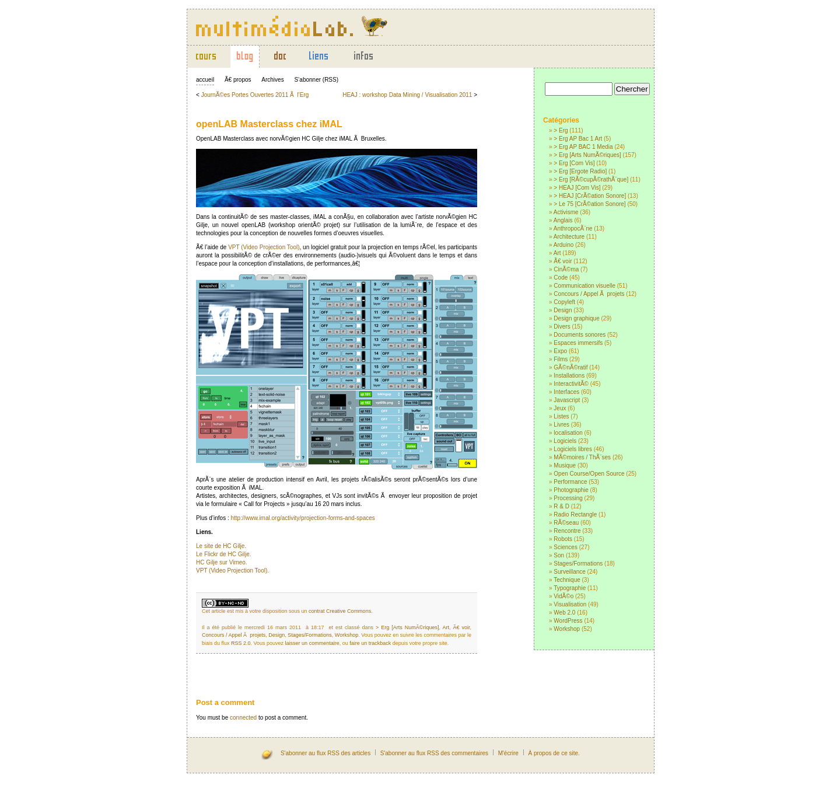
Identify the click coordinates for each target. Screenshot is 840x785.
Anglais (563, 220)
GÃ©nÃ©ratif (570, 367)
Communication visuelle (584, 285)
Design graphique (576, 318)
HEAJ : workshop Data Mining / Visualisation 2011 (407, 95)
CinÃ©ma (566, 269)
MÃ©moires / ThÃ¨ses (582, 457)
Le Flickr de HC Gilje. (223, 554)
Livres (561, 424)
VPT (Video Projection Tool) (263, 247)
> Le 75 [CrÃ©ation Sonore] (589, 204)
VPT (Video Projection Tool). (232, 570)
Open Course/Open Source (589, 473)
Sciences (566, 547)
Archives (272, 79)
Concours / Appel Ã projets (589, 294)
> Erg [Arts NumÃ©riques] (587, 155)
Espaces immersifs (578, 343)
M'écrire (508, 753)
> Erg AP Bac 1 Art (578, 138)
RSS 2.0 (241, 643)
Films (561, 359)
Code (561, 277)
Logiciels (565, 441)
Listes (561, 416)
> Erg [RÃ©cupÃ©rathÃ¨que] (591, 179)
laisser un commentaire (312, 643)
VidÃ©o (563, 596)
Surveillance (569, 571)
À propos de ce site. (553, 753)
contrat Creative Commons (340, 611)
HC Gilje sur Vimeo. (221, 562)
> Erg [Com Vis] (574, 163)
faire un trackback (370, 643)
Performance (570, 482)
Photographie (571, 490)
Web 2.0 (564, 612)
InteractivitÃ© (571, 384)
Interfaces (566, 392)
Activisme (566, 212)
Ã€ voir (563, 261)
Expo (560, 351)
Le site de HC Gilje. (221, 546)
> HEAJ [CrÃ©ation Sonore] (590, 196)
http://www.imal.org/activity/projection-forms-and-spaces (302, 518)
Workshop (567, 629)
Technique (567, 580)
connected (243, 717)
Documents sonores (580, 335)
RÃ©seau (566, 522)
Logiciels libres (573, 449)
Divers (562, 326)
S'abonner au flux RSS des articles (325, 753)
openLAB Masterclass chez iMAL (269, 124)
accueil (205, 79)
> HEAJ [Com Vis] (577, 187)
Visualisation (570, 604)
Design (563, 310)
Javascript (567, 400)
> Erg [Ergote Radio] (580, 171)
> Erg (561, 130)
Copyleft (564, 302)
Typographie (570, 588)
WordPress (568, 620)
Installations (569, 375)
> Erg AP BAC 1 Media (583, 147)
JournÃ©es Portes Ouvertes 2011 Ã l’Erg (255, 95)
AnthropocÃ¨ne (573, 228)
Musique (565, 465)
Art (557, 253)
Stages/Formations (578, 563)
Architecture (569, 236)
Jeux (560, 408)
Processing (568, 498)
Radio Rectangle (575, 514)
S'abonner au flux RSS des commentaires (434, 753)
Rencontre (567, 531)
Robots (563, 539)
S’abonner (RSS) (316, 79)
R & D (561, 506)
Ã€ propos (238, 79)
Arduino (563, 245)
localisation (568, 433)
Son (559, 555)
